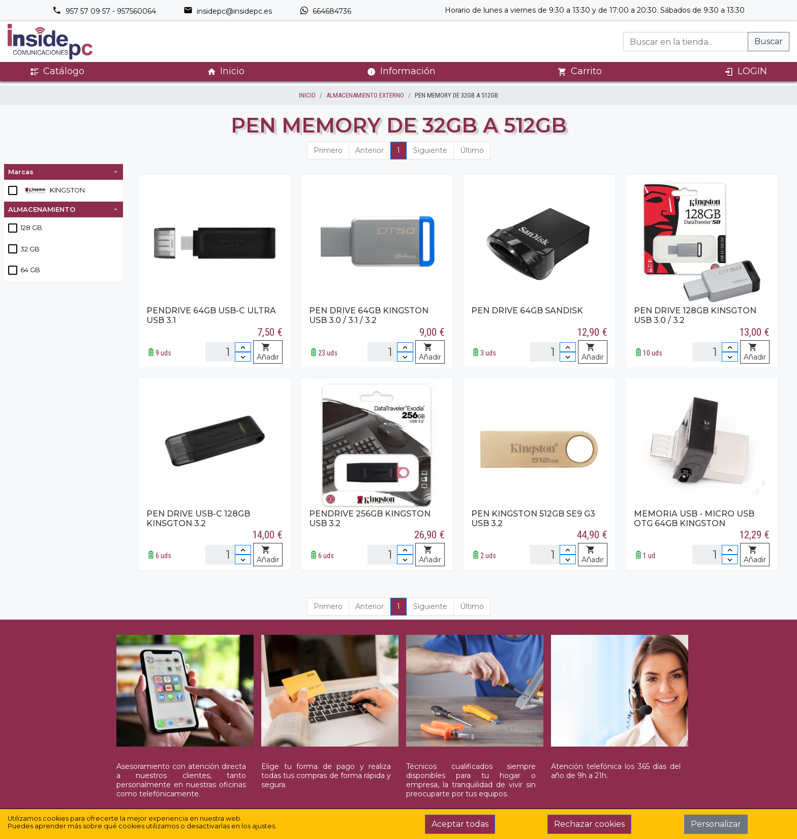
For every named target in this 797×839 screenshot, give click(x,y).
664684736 (325, 11)
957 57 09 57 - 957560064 (104, 11)
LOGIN (745, 71)
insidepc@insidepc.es (227, 11)
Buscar (768, 41)
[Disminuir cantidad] (243, 357)
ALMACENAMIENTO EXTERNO (365, 95)
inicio (307, 95)
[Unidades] (228, 352)
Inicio (225, 71)
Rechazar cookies (589, 824)
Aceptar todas (460, 824)
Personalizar (716, 824)
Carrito (580, 71)
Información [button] (401, 71)
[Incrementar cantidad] (243, 347)
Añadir (268, 352)
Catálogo (57, 71)
